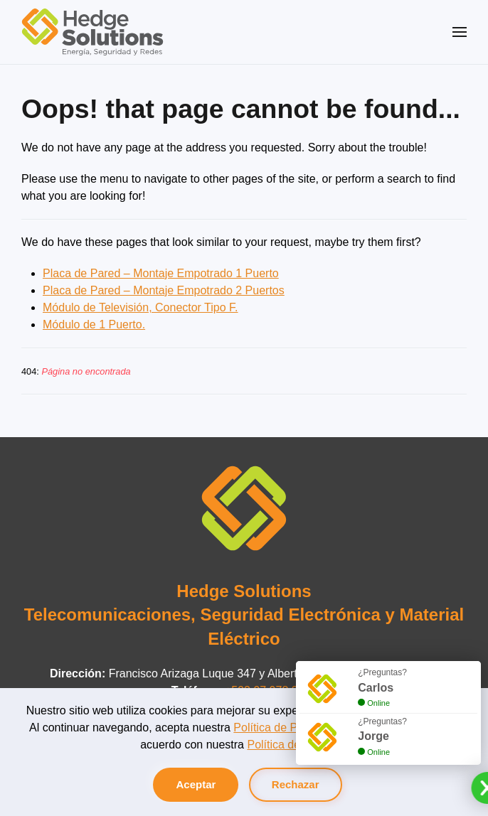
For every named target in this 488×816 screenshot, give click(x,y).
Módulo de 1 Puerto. (94, 324)
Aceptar (196, 784)
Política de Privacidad (288, 727)
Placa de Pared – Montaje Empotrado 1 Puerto (161, 273)
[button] (459, 32)
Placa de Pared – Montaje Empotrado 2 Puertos (164, 290)
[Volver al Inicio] (92, 32)
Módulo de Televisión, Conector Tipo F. (140, 307)
